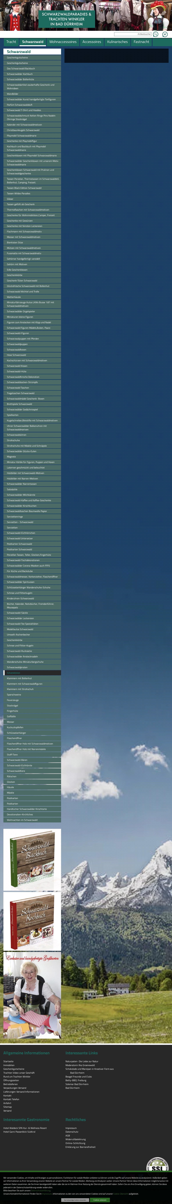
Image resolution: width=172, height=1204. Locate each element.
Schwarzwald (19, 51)
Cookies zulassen (99, 1200)
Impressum (47, 1193)
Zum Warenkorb (165, 32)
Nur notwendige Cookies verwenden (75, 1200)
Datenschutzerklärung (40, 1190)
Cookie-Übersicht (120, 1193)
